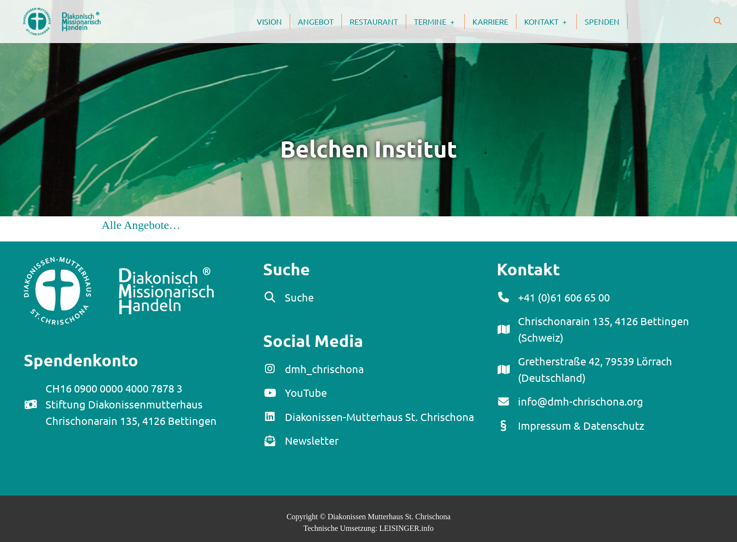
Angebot (316, 21)
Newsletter (312, 440)
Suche (299, 297)
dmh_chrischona (324, 368)
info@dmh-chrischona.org (580, 401)
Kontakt (550, 21)
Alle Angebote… (141, 225)
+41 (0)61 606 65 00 (564, 297)
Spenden (602, 21)
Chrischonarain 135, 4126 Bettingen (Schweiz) (603, 329)
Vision (269, 21)
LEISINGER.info (406, 528)
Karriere (490, 21)
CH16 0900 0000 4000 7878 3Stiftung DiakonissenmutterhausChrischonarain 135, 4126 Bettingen (131, 404)
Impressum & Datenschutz (581, 425)
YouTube (306, 392)
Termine (439, 21)
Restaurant (374, 21)
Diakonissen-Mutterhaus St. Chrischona (379, 416)
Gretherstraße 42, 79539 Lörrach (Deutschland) (595, 369)
